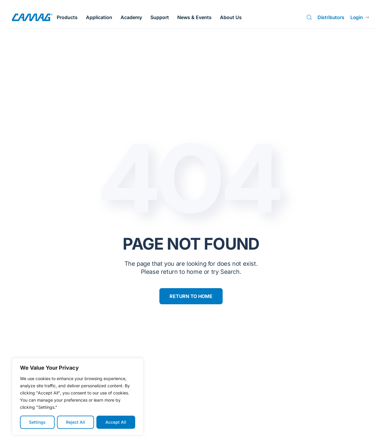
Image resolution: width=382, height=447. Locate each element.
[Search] (310, 17)
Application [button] (99, 17)
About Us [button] (231, 17)
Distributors (331, 17)
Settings (37, 422)
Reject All (75, 422)
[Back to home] (32, 17)
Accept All (115, 422)
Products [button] (67, 17)
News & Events (194, 17)
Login (360, 17)
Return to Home (191, 296)
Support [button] (159, 17)
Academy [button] (131, 17)
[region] (77, 396)
